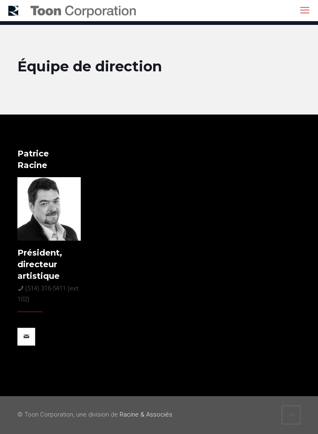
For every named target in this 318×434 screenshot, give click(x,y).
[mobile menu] (305, 10)
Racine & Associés (146, 414)
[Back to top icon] (291, 414)
